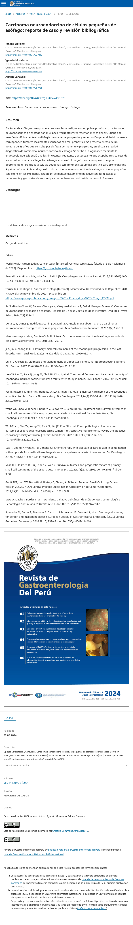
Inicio (8, 13)
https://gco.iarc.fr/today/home (54, 268)
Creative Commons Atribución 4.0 (70, 830)
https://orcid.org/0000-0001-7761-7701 (23, 88)
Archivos (20, 13)
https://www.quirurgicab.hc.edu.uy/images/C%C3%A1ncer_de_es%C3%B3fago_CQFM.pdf (59, 298)
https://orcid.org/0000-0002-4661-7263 (23, 71)
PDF (11, 717)
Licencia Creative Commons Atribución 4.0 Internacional (34, 854)
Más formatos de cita (17, 765)
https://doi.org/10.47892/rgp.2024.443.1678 (38, 98)
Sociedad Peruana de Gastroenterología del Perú (74, 849)
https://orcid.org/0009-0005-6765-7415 (23, 55)
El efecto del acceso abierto (91, 908)
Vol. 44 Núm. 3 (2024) (40, 13)
